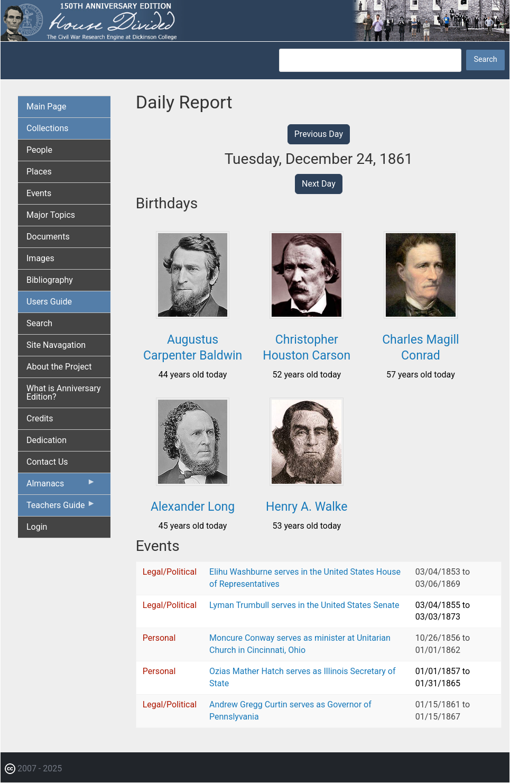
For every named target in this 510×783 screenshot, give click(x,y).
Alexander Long (193, 507)
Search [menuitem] (39, 323)
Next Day (319, 184)
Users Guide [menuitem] (49, 302)
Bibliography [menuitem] (49, 280)
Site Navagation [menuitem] (56, 345)
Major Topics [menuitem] (50, 215)
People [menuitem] (39, 150)
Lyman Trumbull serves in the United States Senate (304, 605)
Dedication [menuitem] (46, 440)
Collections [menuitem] (47, 128)
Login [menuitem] (36, 527)
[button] (193, 315)
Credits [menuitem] (39, 418)
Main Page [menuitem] (46, 107)
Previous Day (318, 134)
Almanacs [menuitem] (61, 485)
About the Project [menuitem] (58, 367)
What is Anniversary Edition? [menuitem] (63, 392)
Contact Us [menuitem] (47, 462)
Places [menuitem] (39, 172)
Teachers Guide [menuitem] (61, 507)
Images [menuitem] (40, 258)
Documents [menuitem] (48, 237)
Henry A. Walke (306, 507)
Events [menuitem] (38, 193)
